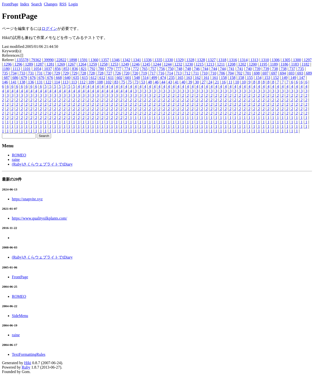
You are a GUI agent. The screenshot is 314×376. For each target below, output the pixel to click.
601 (127, 77)
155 (249, 77)
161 (205, 77)
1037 (47, 69)
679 (23, 77)
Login (73, 4)
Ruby (26, 367)
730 (47, 73)
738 (274, 69)
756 (161, 69)
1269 (60, 64)
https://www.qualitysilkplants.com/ (39, 218)
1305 (285, 60)
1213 (209, 64)
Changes (51, 4)
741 (231, 69)
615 (84, 77)
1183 (294, 64)
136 (30, 82)
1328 (189, 60)
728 (82, 73)
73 (136, 82)
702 (239, 73)
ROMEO (19, 155)
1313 (253, 60)
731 (30, 73)
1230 (188, 64)
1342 (125, 60)
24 (209, 82)
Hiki (27, 363)
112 (82, 82)
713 (178, 73)
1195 (262, 64)
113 (65, 82)
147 (301, 77)
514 (145, 77)
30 (196, 82)
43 (169, 82)
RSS (62, 4)
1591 (83, 60)
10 (236, 82)
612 (93, 77)
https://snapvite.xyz (27, 199)
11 (230, 82)
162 (197, 77)
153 (266, 77)
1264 (82, 64)
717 (152, 73)
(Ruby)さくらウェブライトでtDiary (42, 164)
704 (230, 73)
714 (169, 73)
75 (122, 82)
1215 (199, 64)
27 (203, 82)
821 (83, 69)
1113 (16, 69)
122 (47, 82)
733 (21, 73)
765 (144, 69)
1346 (115, 60)
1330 (168, 60)
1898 (72, 60)
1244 (156, 64)
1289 (28, 64)
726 (117, 73)
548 (136, 77)
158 (223, 77)
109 (90, 82)
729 (56, 73)
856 (57, 69)
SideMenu (20, 316)
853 (65, 69)
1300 (296, 60)
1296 (7, 64)
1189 (273, 64)
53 (142, 82)
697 (265, 73)
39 (189, 82)
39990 (48, 60)
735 (300, 69)
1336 (147, 60)
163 (188, 77)
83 (115, 82)
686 (14, 77)
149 (284, 77)
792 (91, 69)
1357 (104, 60)
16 (223, 82)
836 (74, 69)
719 (143, 73)
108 (99, 82)
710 (204, 73)
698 (256, 73)
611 (110, 77)
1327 (211, 60)
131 (39, 82)
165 (180, 77)
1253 (113, 64)
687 (6, 77)
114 (56, 82)
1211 (220, 64)
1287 (39, 64)
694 (282, 73)
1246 (135, 64)
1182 (305, 64)
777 (118, 69)
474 (162, 77)
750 (170, 69)
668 (58, 77)
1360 (93, 60)
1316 (232, 60)
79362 (35, 60)
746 (196, 69)
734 (13, 73)
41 (176, 82)
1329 (179, 60)
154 (258, 77)
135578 (22, 60)
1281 (49, 64)
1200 (252, 64)
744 (204, 69)
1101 (26, 69)
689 (308, 73)
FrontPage (10, 4)
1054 (36, 69)
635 (75, 77)
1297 (307, 60)
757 (152, 69)
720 (126, 73)
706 (221, 73)
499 (153, 77)
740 (248, 69)
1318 (221, 60)
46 (156, 82)
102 (108, 82)
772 (135, 69)
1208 (231, 64)
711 (195, 73)
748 (178, 69)
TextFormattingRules (28, 354)
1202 (241, 64)
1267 (71, 64)
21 (216, 82)
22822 (61, 60)
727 (108, 73)
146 (5, 82)
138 (21, 82)
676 (32, 77)
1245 (145, 64)
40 (182, 82)
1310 (264, 60)
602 (119, 77)
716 (160, 73)
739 (257, 69)
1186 (284, 64)
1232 (177, 64)
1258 (103, 64)
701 (247, 73)
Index (24, 4)
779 (109, 69)
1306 (275, 60)
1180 (6, 69)
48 (149, 82)
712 (186, 73)
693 (291, 73)
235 (171, 77)
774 (126, 69)
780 (100, 69)
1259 (92, 64)
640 (67, 77)
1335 (158, 60)
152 (275, 77)
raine (16, 159)
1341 (136, 60)
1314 (243, 60)
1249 (124, 64)
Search (36, 4)
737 (291, 69)
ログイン (49, 28)
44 (162, 82)
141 (13, 82)
